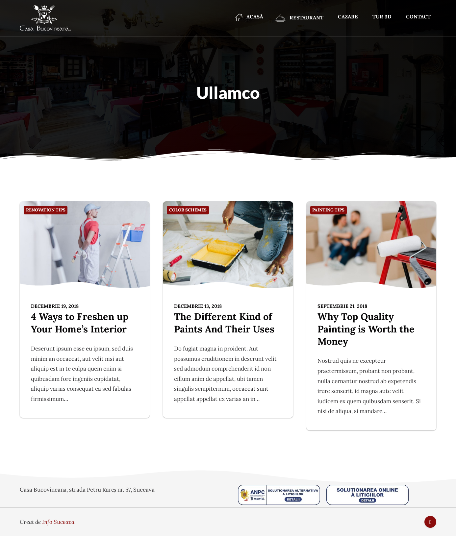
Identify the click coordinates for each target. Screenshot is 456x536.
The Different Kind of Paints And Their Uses (224, 322)
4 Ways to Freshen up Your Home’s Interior (79, 322)
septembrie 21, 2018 (342, 306)
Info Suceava (58, 521)
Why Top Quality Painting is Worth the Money (366, 328)
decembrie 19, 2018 (55, 306)
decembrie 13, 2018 (198, 306)
